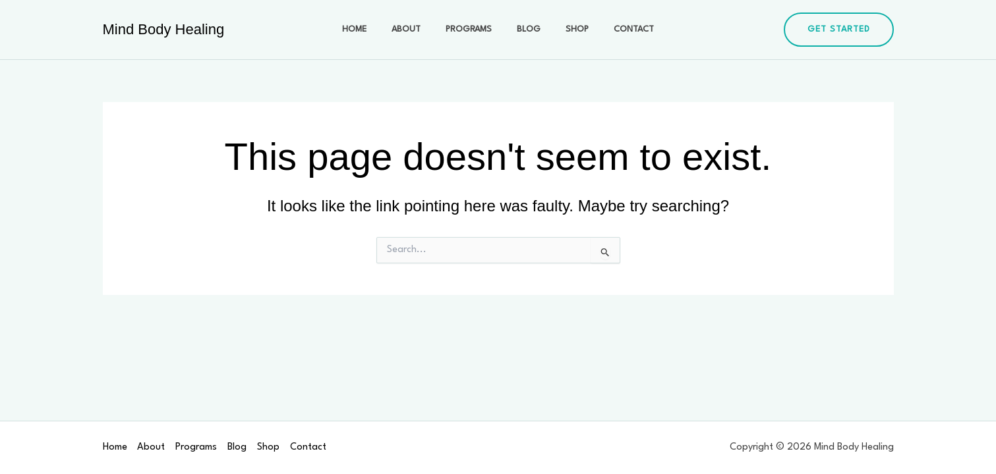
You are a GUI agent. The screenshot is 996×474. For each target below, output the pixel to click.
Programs (472, 29)
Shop (567, 29)
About (415, 29)
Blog (525, 29)
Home (371, 29)
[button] (839, 30)
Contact (617, 29)
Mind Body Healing (164, 29)
